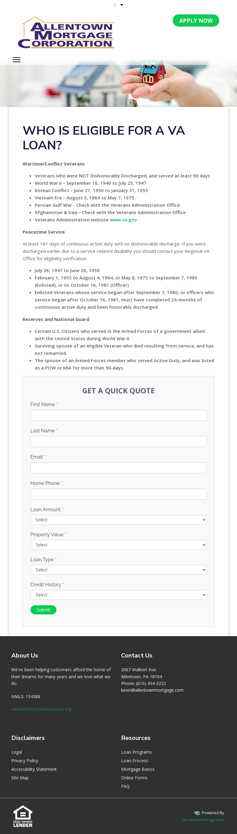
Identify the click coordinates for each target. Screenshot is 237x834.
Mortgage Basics (138, 769)
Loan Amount (47, 509)
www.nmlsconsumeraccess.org (41, 709)
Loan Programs (136, 752)
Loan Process (134, 760)
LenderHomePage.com (203, 819)
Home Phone (47, 483)
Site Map (20, 778)
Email (38, 457)
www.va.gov (123, 220)
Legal (16, 752)
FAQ (125, 786)
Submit (43, 610)
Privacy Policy (24, 760)
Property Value (48, 534)
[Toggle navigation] (16, 59)
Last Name (44, 431)
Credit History (47, 585)
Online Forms (134, 778)
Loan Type (44, 560)
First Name (44, 404)
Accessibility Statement (34, 769)
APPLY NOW (196, 20)
